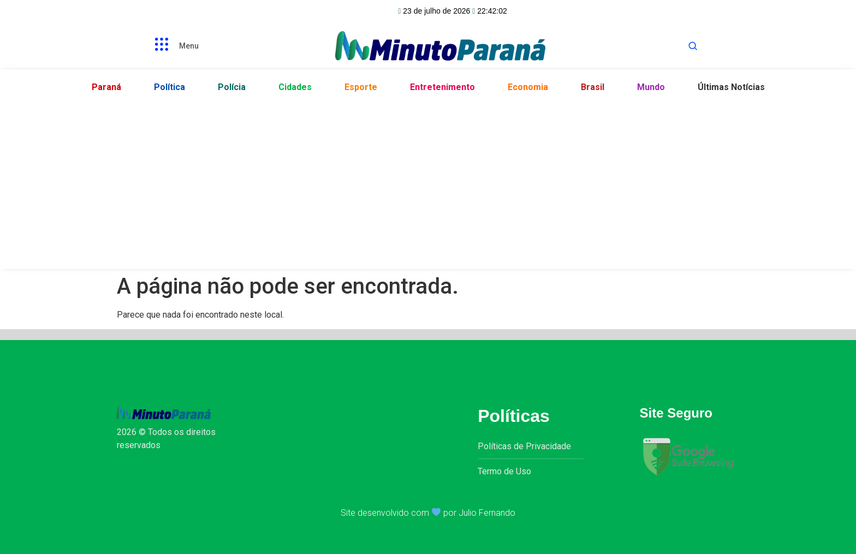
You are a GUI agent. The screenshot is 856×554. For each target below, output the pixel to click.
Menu (189, 45)
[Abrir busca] (693, 45)
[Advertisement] (428, 181)
